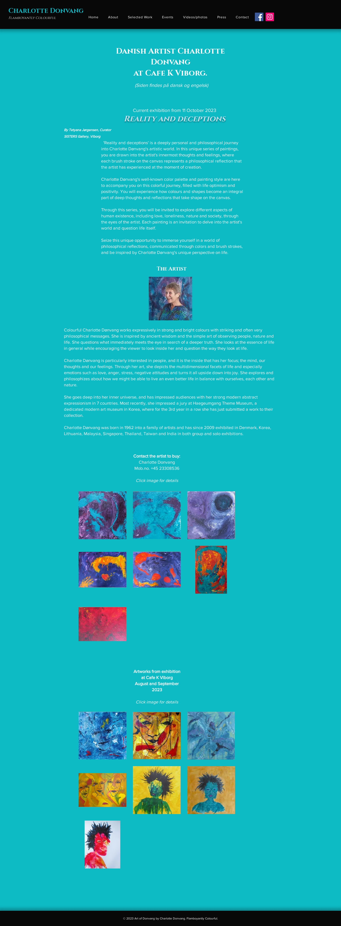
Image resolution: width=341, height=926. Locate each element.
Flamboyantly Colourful (32, 17)
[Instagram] (270, 17)
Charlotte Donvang (46, 11)
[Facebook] (259, 17)
